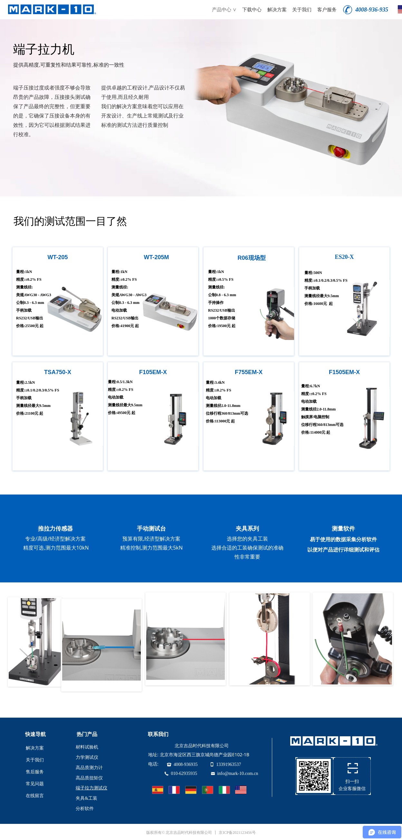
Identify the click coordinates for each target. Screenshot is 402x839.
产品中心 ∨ (224, 9)
